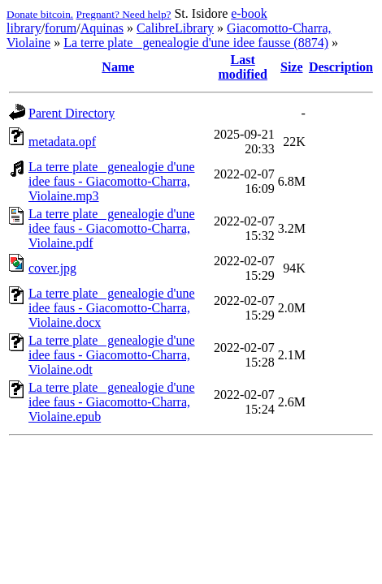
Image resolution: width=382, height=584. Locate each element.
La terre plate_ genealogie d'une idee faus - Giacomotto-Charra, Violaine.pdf (111, 228)
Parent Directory (71, 113)
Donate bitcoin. (40, 14)
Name (118, 67)
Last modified (242, 67)
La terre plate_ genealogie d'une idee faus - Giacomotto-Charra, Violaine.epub (111, 401)
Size (291, 67)
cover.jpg (52, 268)
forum (60, 28)
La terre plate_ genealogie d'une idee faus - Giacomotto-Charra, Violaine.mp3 (111, 181)
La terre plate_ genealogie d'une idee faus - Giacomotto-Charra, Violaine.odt (111, 354)
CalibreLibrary (175, 28)
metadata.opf (62, 141)
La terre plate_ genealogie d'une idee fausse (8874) (195, 42)
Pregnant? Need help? (123, 14)
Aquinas (102, 28)
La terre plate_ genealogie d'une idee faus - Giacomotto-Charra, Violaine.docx (111, 307)
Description (341, 67)
